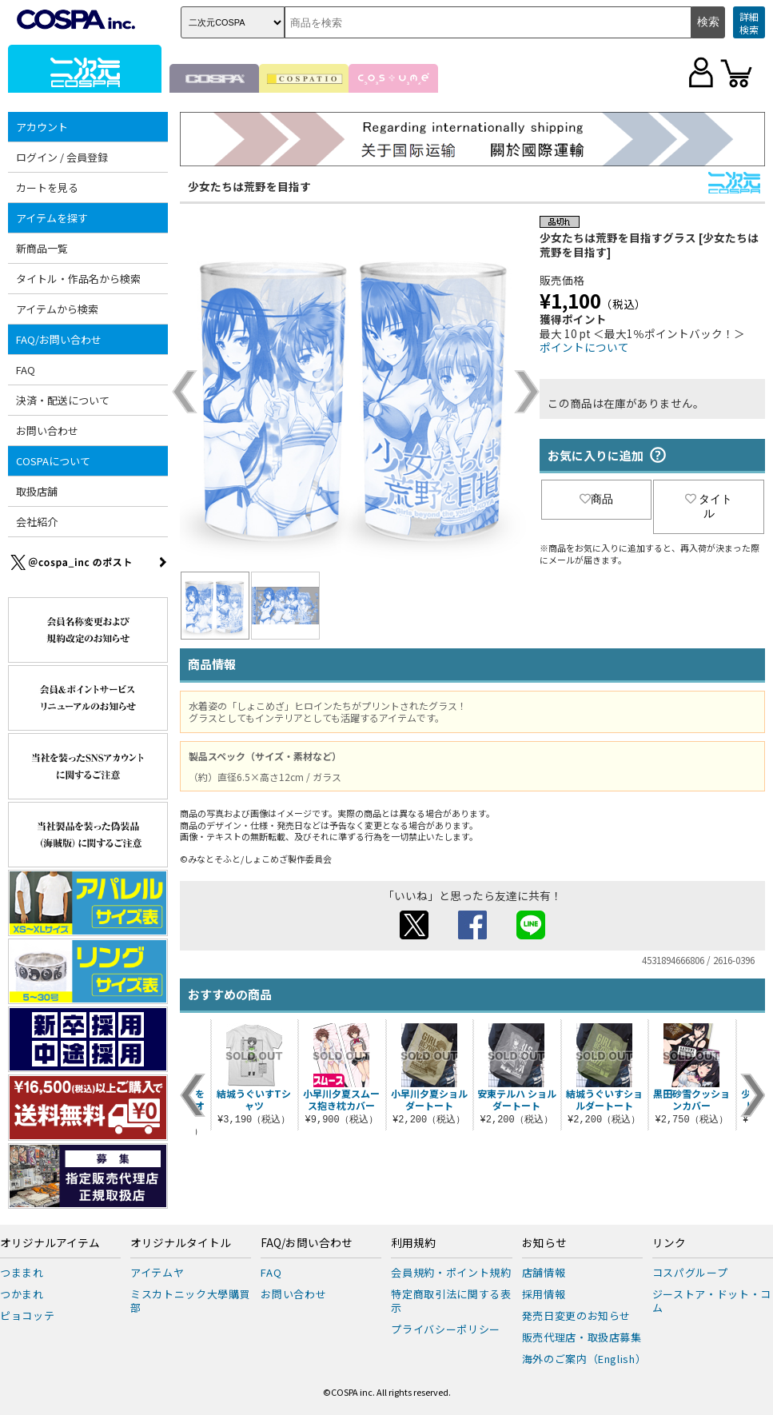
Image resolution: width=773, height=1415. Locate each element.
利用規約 (413, 1243)
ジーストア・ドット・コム (711, 1300)
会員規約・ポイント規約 (451, 1272)
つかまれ (22, 1293)
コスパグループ (690, 1272)
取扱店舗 (37, 491)
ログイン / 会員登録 (62, 157)
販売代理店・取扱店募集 (582, 1337)
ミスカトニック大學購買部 (190, 1300)
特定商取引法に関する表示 (451, 1300)
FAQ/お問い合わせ (59, 339)
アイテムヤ (157, 1272)
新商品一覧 (42, 248)
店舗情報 (544, 1272)
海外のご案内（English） (584, 1358)
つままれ (22, 1272)
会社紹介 (37, 521)
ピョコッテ (27, 1315)
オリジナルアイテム (50, 1243)
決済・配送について (63, 400)
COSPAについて (53, 460)
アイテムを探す (52, 217)
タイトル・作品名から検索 (78, 278)
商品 (596, 498)
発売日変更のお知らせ (577, 1315)
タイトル (709, 506)
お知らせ (544, 1243)
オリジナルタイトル (180, 1243)
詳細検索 (749, 23)
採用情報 (544, 1293)
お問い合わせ (47, 430)
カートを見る (47, 187)
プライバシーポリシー (445, 1329)
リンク (669, 1243)
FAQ (25, 369)
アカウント (42, 126)
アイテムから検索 (57, 309)
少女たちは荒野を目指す (249, 186)
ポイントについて (584, 347)
